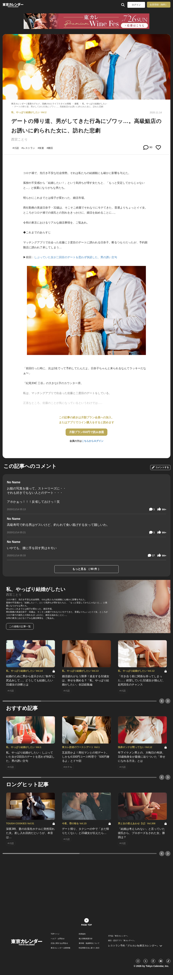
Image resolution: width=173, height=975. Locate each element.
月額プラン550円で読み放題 (86, 432)
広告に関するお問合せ (59, 943)
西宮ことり (19, 139)
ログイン (136, 4)
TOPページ (55, 934)
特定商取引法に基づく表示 (89, 948)
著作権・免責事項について (89, 943)
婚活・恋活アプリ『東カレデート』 (122, 940)
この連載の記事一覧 (20, 626)
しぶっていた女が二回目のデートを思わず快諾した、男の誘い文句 (75, 257)
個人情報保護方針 (86, 939)
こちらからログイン (92, 441)
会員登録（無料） (159, 4)
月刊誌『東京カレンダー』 (118, 936)
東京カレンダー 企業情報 (60, 948)
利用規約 (82, 934)
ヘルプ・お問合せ (58, 939)
